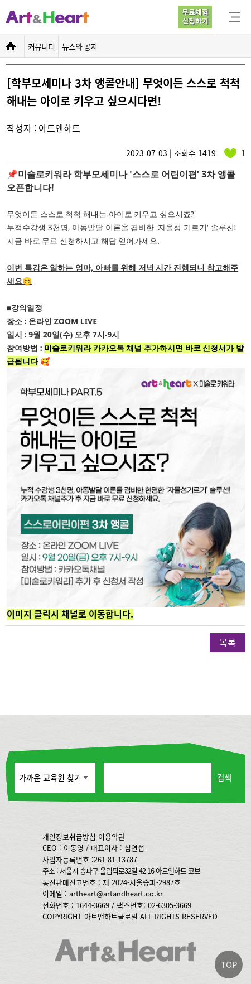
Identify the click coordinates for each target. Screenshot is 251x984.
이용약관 (111, 836)
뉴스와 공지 (79, 46)
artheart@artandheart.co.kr (116, 893)
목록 (227, 642)
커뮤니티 (41, 46)
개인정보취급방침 (69, 836)
